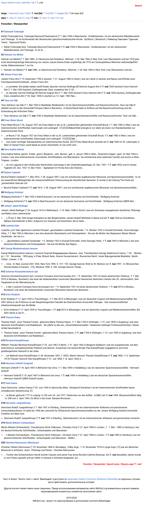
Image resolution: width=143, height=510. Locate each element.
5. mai (18, 18)
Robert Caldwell (12, 172)
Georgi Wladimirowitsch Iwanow (22, 248)
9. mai (51, 18)
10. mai (59, 18)
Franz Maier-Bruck (13, 120)
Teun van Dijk (11, 100)
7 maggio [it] (61, 13)
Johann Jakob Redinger (16, 206)
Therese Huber (12, 317)
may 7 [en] (24, 13)
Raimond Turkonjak (14, 31)
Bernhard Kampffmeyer (17, 340)
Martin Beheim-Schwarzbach (20, 422)
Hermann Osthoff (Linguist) (19, 363)
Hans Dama (11, 383)
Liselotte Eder (12, 225)
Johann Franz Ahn (13, 74)
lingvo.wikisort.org (10, 2)
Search (138, 5)
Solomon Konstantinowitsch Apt (22, 271)
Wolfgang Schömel (13, 192)
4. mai (10, 18)
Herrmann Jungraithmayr (18, 403)
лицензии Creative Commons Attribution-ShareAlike (92, 479)
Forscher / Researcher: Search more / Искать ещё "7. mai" (112, 464)
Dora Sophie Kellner (14, 149)
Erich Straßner (13, 294)
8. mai (43, 18)
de (33, 2)
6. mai (26, 18)
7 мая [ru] (12, 13)
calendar (25, 2)
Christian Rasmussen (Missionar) (22, 442)
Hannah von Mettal (13, 54)
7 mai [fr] (48, 13)
